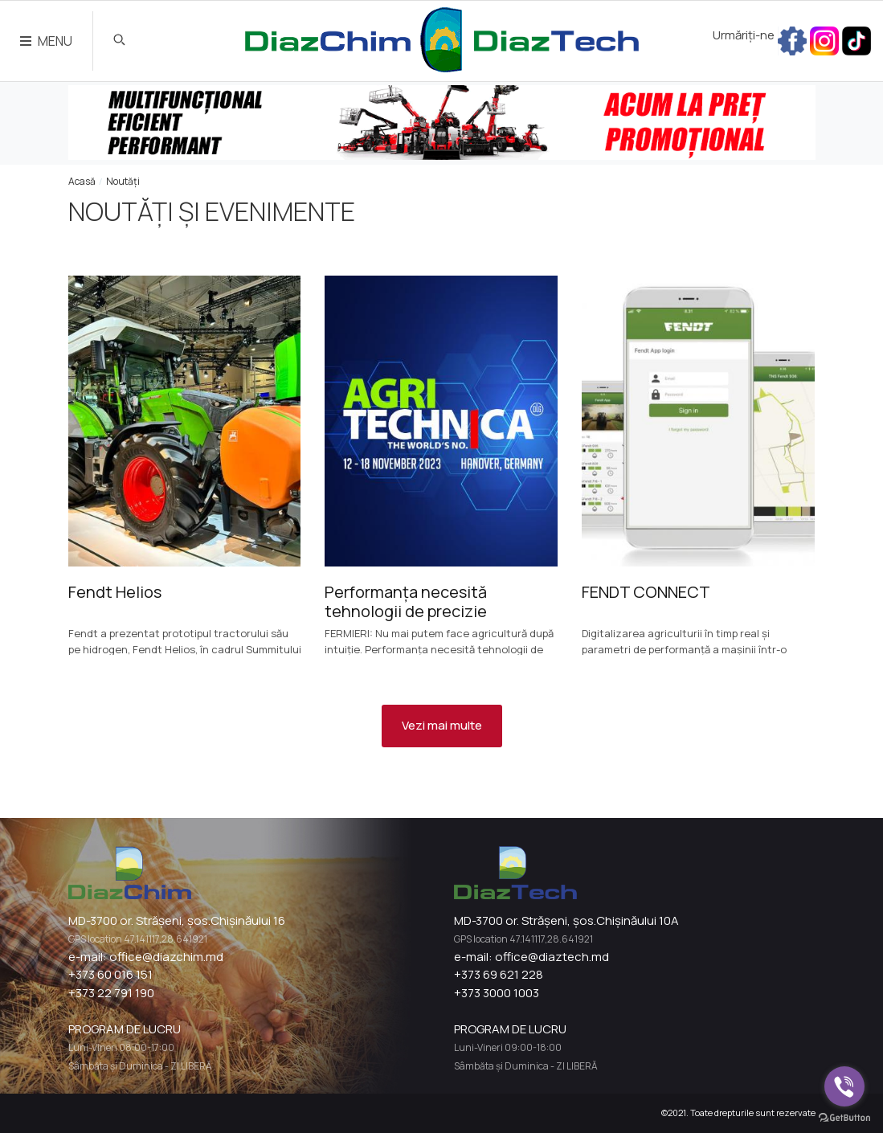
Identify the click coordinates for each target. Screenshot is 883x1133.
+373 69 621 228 (498, 974)
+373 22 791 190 (111, 992)
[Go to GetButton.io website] (844, 1117)
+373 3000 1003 (496, 992)
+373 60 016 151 (110, 974)
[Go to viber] (844, 1086)
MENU (46, 41)
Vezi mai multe (442, 725)
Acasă (82, 181)
